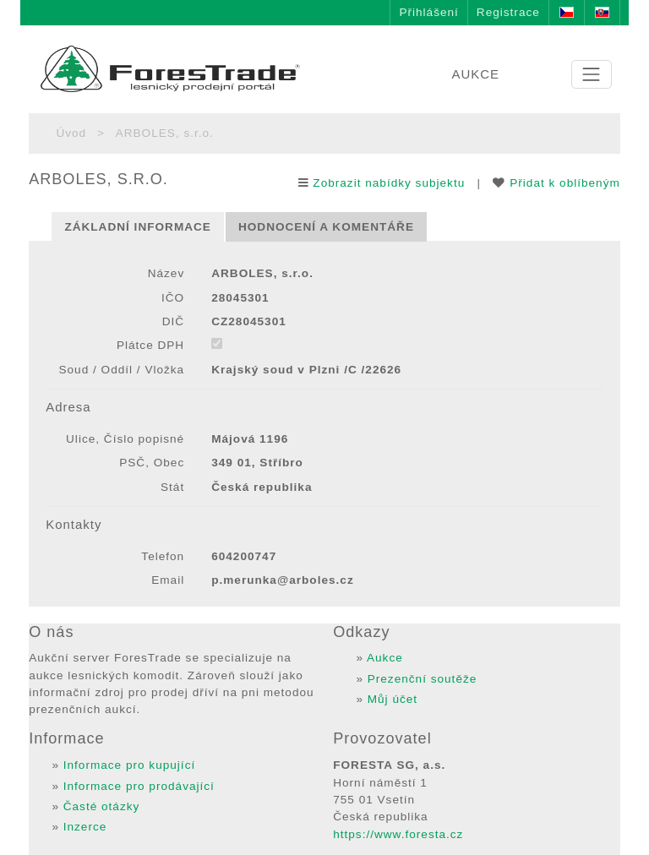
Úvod (71, 133)
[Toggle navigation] (591, 74)
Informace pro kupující (129, 765)
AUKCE (475, 74)
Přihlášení (428, 12)
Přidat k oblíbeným (565, 183)
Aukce (385, 657)
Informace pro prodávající (139, 786)
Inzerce (85, 826)
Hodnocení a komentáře (326, 227)
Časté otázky (101, 806)
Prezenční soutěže (422, 679)
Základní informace (137, 227)
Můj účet (392, 699)
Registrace (508, 12)
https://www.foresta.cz (398, 834)
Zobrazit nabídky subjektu (389, 183)
